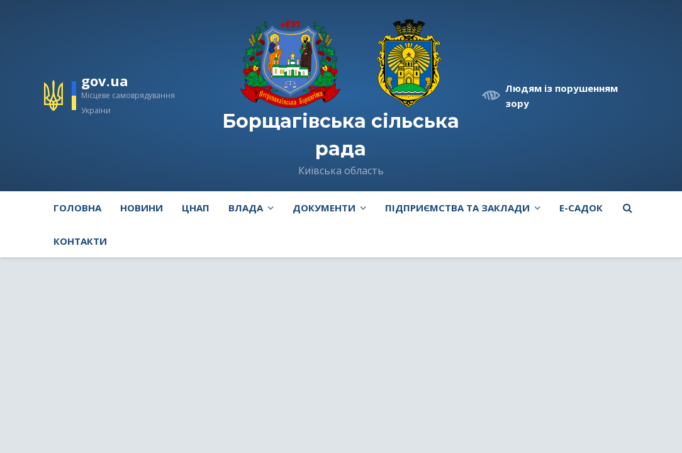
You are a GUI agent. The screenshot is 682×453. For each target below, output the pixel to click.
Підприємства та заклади (457, 207)
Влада (245, 207)
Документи (324, 207)
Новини (141, 207)
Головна (77, 207)
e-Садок (581, 207)
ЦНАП (196, 207)
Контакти (80, 241)
